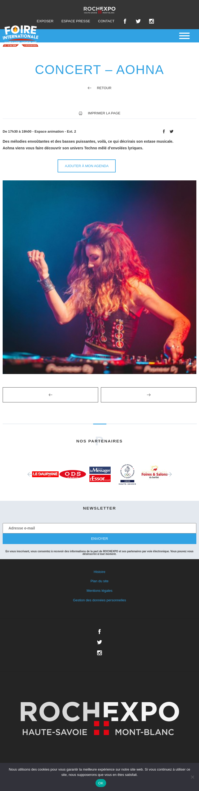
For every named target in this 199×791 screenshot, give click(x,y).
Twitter (138, 21)
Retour (99, 88)
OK (100, 783)
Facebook (125, 21)
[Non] (192, 777)
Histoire (99, 572)
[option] (45, 474)
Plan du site (99, 581)
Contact (106, 21)
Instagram (151, 21)
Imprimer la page (104, 113)
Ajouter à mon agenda (87, 166)
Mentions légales (99, 591)
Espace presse (75, 21)
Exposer (45, 21)
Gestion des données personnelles (99, 600)
